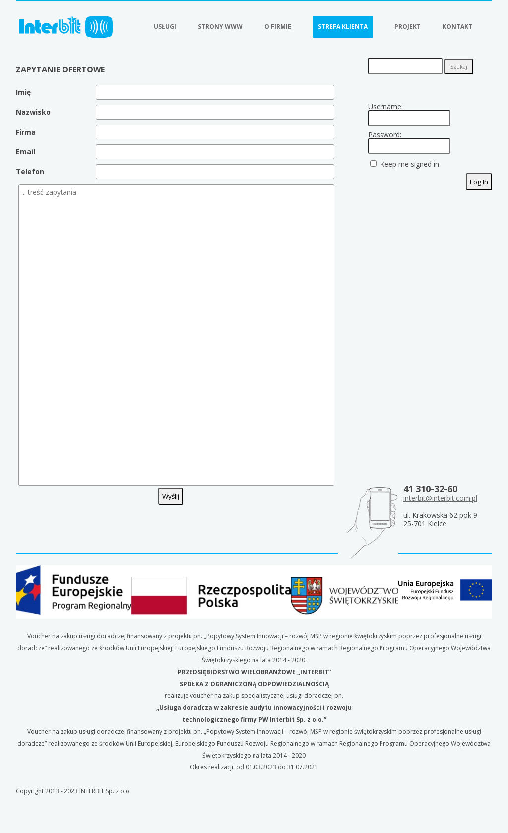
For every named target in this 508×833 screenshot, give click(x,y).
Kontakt (457, 26)
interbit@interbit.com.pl (440, 498)
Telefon (30, 171)
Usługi (165, 26)
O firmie (277, 26)
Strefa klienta (343, 26)
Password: (384, 134)
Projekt (407, 26)
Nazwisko (33, 112)
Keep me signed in (409, 164)
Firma (26, 132)
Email (25, 151)
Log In (479, 181)
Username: (385, 106)
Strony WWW (220, 26)
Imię (23, 92)
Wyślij (170, 496)
